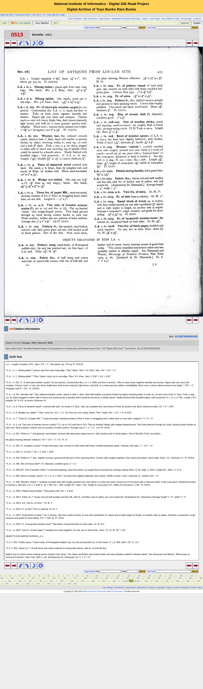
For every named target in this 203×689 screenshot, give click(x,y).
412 (20, 581)
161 (160, 576)
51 (49, 576)
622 (49, 584)
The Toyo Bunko (116, 591)
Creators (151, 588)
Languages (160, 588)
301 (106, 578)
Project (169, 588)
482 (93, 581)
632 (59, 584)
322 (127, 578)
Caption (145, 19)
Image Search (130, 588)
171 (171, 576)
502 (114, 581)
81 (77, 576)
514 (135, 581)
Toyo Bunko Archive (22, 15)
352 (159, 578)
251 (54, 578)
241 (44, 578)
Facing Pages (186, 19)
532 (156, 581)
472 (83, 581)
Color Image (155, 19)
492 (104, 581)
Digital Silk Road (6, 15)
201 (2, 578)
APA (34, 343)
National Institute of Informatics (95, 591)
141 (139, 576)
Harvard (42, 343)
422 (30, 581)
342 (148, 578)
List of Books (108, 588)
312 (117, 578)
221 (23, 578)
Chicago (25, 343)
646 (75, 584)
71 (68, 576)
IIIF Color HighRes (21, 23)
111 (108, 576)
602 (28, 584)
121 (118, 576)
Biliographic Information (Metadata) (126, 19)
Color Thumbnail (74, 19)
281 (85, 578)
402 (9, 581)
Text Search (119, 588)
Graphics (197, 19)
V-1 (44, 15)
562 (188, 581)
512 (126, 581)
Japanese (185, 23)
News (200, 588)
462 (72, 581)
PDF (55, 23)
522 (146, 581)
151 (150, 576)
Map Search (142, 588)
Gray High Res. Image (56, 15)
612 (38, 584)
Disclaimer (185, 588)
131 (129, 576)
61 (58, 576)
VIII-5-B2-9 (36, 15)
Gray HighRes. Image (170, 19)
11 (10, 576)
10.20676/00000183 (186, 336)
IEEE (50, 343)
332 (138, 578)
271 (75, 578)
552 (177, 581)
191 (191, 576)
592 (17, 584)
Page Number (104, 19)
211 (12, 578)
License (176, 588)
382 (190, 578)
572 (198, 581)
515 (138, 581)
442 (51, 581)
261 (64, 578)
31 (29, 576)
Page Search (90, 28)
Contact (193, 588)
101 (97, 576)
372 (180, 578)
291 (96, 578)
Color (4, 23)
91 (87, 576)
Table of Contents (90, 19)
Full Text (151, 28)
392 (201, 578)
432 (41, 581)
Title (108, 28)
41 (39, 576)
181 (181, 576)
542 (167, 581)
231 (33, 578)
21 (20, 576)
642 (69, 584)
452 (62, 581)
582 (7, 584)
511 (124, 581)
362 (169, 578)
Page (129, 28)
